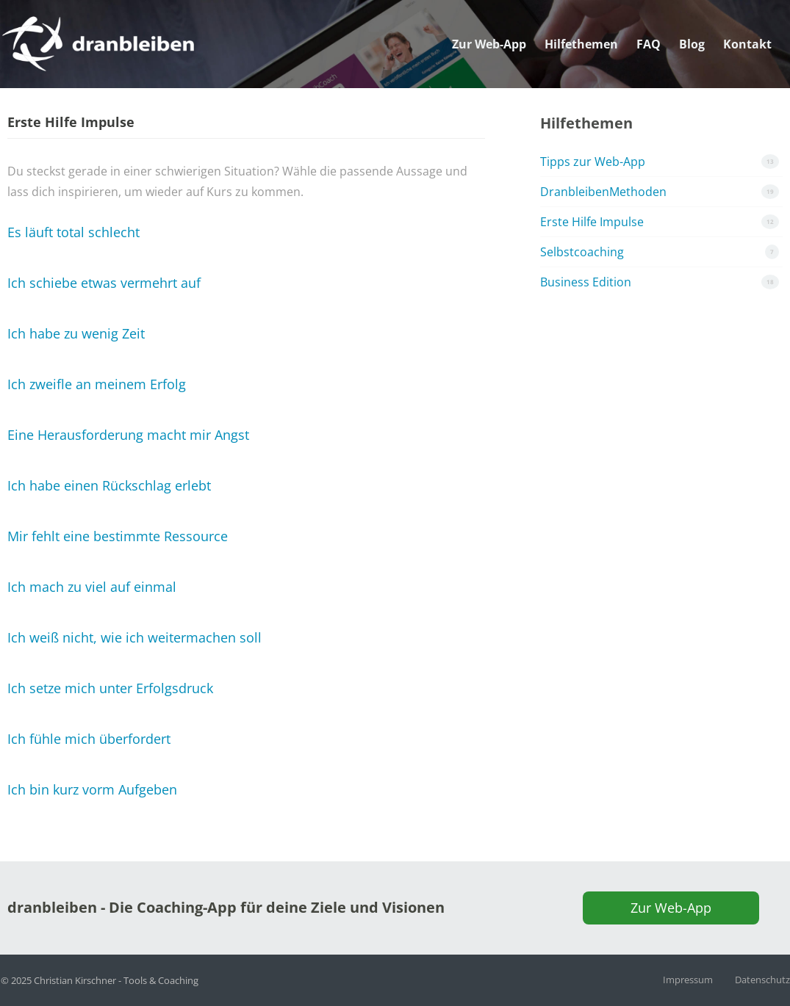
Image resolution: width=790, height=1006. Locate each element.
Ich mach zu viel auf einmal (91, 587)
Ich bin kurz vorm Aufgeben (92, 789)
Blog (692, 26)
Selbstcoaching (582, 252)
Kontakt (747, 26)
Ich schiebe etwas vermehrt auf (104, 283)
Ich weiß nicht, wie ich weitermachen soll (134, 637)
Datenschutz (762, 979)
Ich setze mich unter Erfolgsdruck (110, 688)
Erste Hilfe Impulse (592, 222)
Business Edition (585, 282)
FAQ (648, 26)
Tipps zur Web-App (592, 161)
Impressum (688, 979)
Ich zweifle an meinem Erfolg (96, 384)
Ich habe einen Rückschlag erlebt (109, 485)
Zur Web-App (489, 26)
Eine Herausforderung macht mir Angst (128, 435)
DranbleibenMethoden (603, 192)
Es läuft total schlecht (73, 232)
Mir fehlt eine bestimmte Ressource (117, 536)
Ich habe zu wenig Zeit (76, 333)
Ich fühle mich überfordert (88, 739)
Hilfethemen (581, 26)
